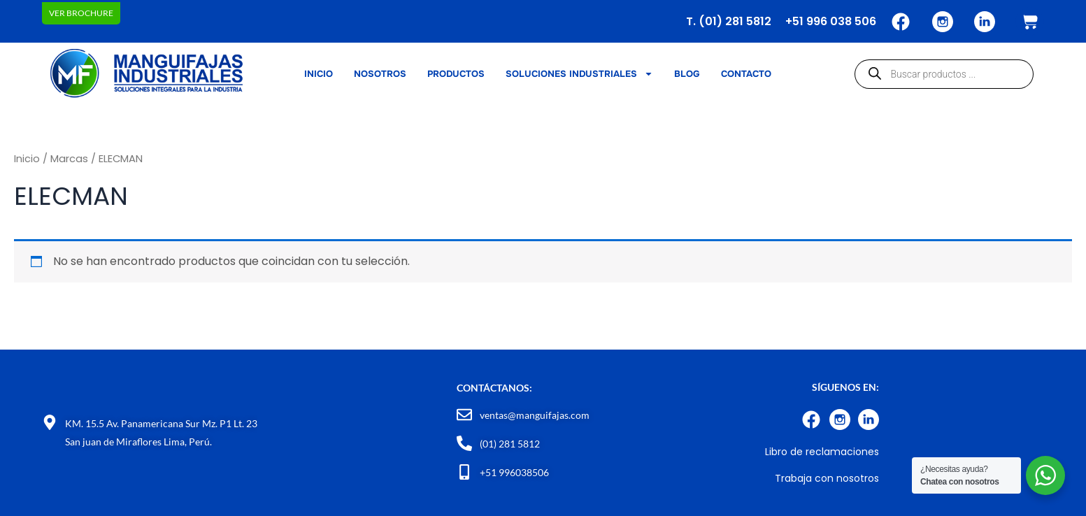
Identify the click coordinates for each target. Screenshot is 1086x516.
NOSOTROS (380, 74)
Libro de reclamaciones (822, 452)
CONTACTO (746, 74)
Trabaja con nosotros (827, 478)
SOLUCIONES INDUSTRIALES (579, 74)
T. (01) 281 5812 (728, 21)
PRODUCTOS (456, 74)
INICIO (318, 74)
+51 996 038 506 (830, 21)
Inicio (27, 159)
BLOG (687, 74)
